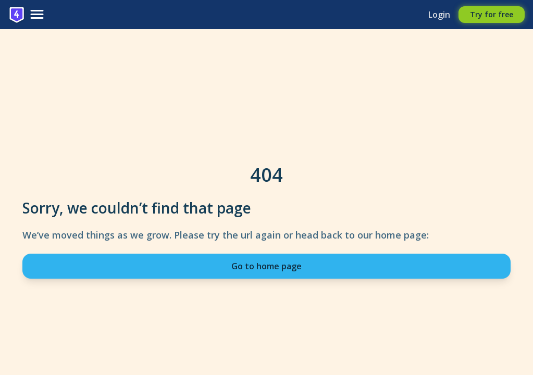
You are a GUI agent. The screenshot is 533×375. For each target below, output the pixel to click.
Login (439, 14)
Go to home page (266, 266)
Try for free (491, 14)
